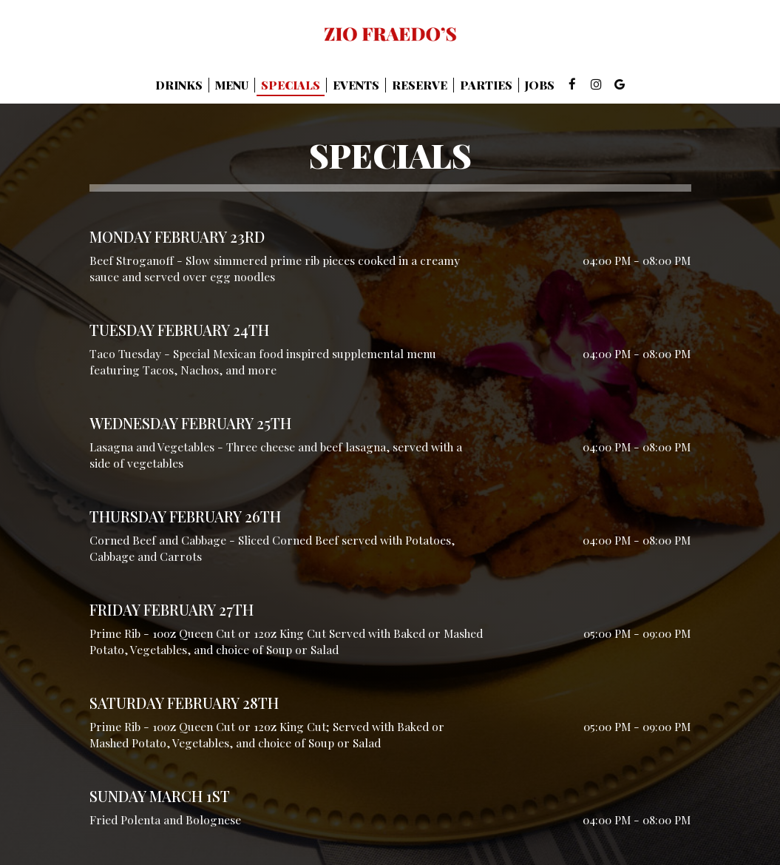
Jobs (540, 85)
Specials (290, 85)
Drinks (179, 85)
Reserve (419, 85)
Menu (231, 85)
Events (356, 85)
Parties (486, 85)
